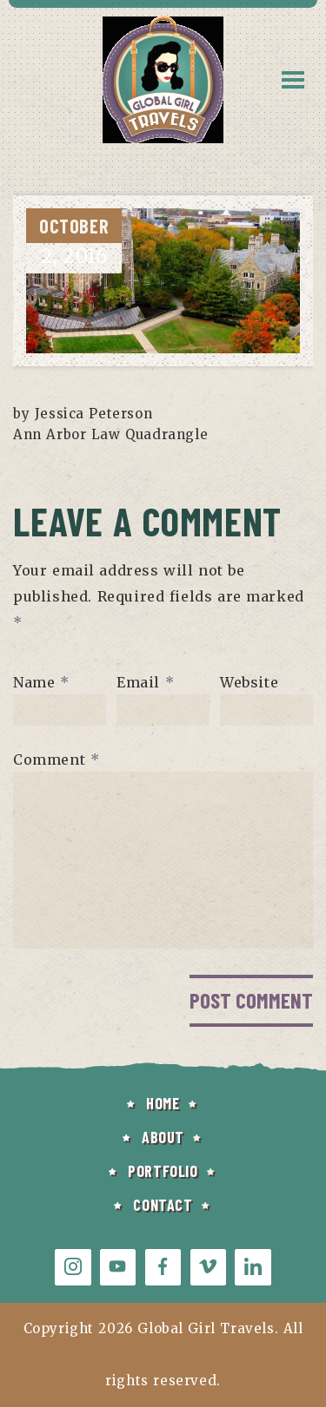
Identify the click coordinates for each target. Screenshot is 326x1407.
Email (145, 681)
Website (249, 681)
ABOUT (163, 1137)
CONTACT (162, 1204)
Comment (56, 758)
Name (41, 681)
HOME (162, 1103)
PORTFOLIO (162, 1170)
